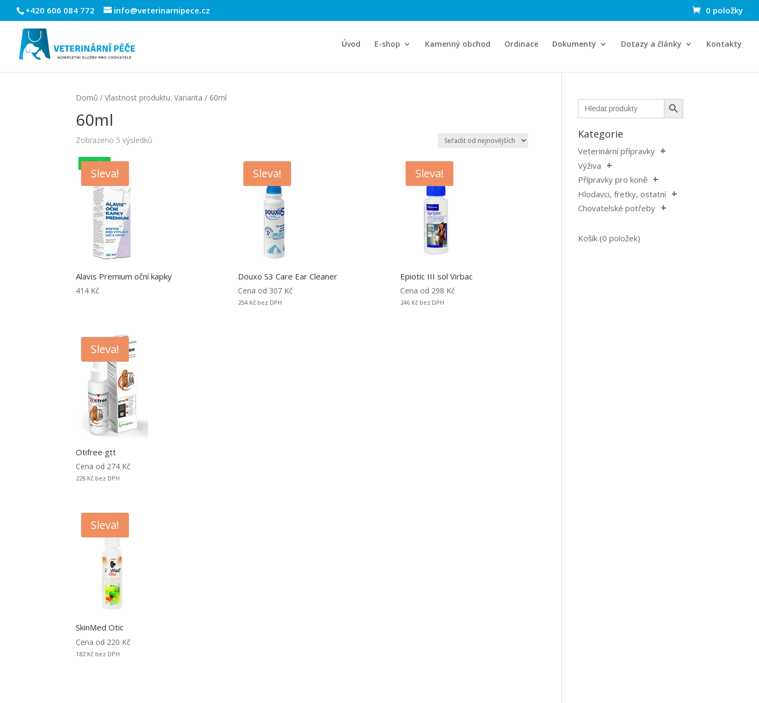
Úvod (351, 44)
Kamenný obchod (457, 44)
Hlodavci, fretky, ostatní (622, 194)
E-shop (387, 44)
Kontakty (724, 44)
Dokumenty (574, 44)
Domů (87, 97)
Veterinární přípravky (616, 151)
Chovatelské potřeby (616, 208)
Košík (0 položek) (609, 238)
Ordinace (521, 44)
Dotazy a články (651, 44)
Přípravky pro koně (612, 179)
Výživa (589, 165)
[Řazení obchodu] (483, 140)
